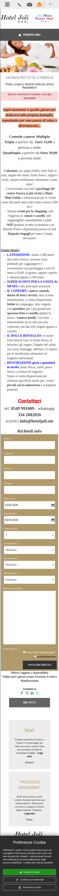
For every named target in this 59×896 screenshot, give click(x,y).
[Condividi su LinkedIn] (32, 692)
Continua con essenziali (30, 879)
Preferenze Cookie (29, 887)
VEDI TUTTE (29, 702)
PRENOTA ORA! (29, 34)
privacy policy (48, 652)
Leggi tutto (29, 813)
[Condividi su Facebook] (21, 692)
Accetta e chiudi (29, 872)
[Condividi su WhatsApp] (37, 692)
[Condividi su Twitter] (27, 692)
